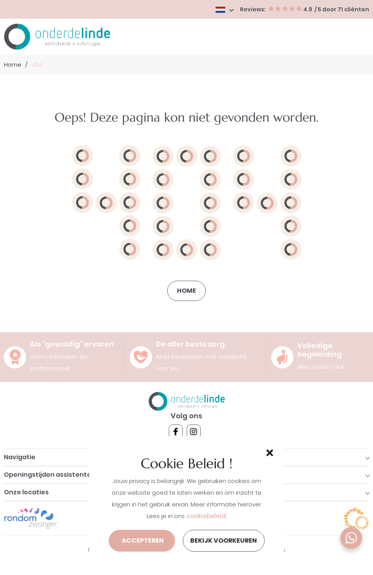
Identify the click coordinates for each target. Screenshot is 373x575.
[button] (268, 452)
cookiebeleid (206, 516)
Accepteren (143, 540)
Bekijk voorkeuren (223, 540)
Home (12, 64)
